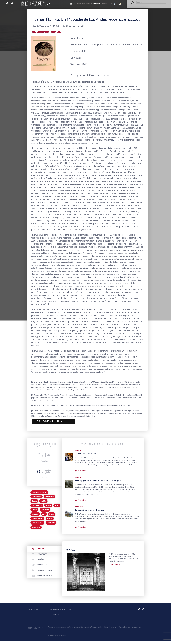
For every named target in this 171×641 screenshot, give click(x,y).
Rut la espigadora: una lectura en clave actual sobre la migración (99, 481)
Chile (33, 32)
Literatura (35, 514)
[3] (113, 140)
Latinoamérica (36, 496)
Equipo (30, 614)
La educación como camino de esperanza (90, 510)
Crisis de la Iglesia (37, 523)
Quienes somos (33, 609)
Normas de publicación (60, 609)
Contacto (54, 614)
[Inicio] (71, 4)
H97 (59, 32)
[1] (117, 109)
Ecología (49, 518)
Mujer (57, 505)
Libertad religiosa (37, 518)
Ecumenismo (45, 510)
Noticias (78, 450)
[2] (87, 137)
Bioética (43, 501)
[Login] (115, 3)
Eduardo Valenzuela (43, 32)
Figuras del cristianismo (39, 492)
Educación (79, 507)
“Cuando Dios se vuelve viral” (86, 454)
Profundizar (82, 471)
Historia (34, 510)
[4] (139, 238)
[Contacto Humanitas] (119, 3)
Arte (43, 514)
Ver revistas (115, 564)
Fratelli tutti (51, 523)
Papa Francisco (37, 505)
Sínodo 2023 (36, 527)
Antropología (49, 496)
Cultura (53, 32)
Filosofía (48, 505)
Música (51, 514)
